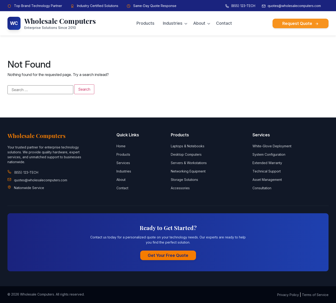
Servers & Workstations (189, 163)
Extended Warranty (267, 163)
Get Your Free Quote (168, 255)
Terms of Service (315, 295)
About (199, 23)
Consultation (261, 188)
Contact (224, 23)
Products (145, 23)
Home (121, 146)
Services (123, 163)
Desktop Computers (186, 154)
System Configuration (268, 154)
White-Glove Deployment (271, 146)
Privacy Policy (288, 295)
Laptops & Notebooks (187, 146)
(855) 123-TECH (243, 6)
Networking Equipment (188, 171)
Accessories (180, 188)
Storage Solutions (184, 180)
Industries (172, 23)
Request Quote (300, 23)
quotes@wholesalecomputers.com (294, 6)
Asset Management (267, 180)
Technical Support (266, 171)
